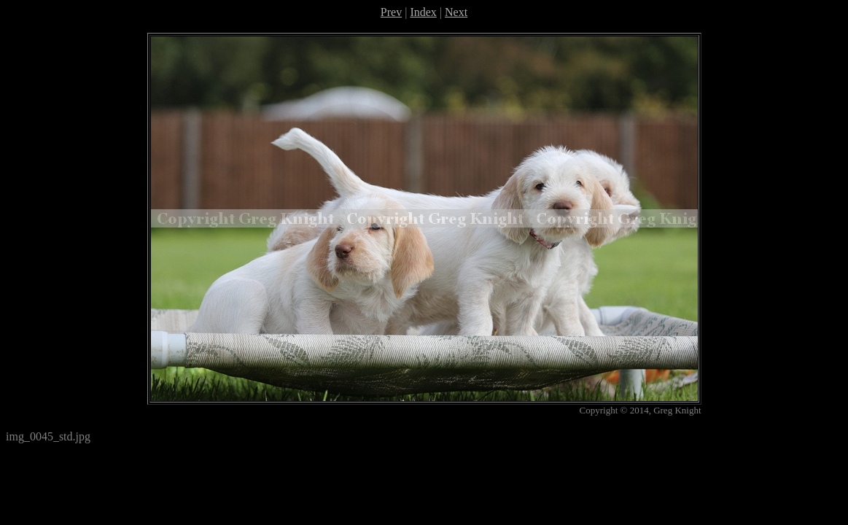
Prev (391, 12)
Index (423, 12)
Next (456, 12)
